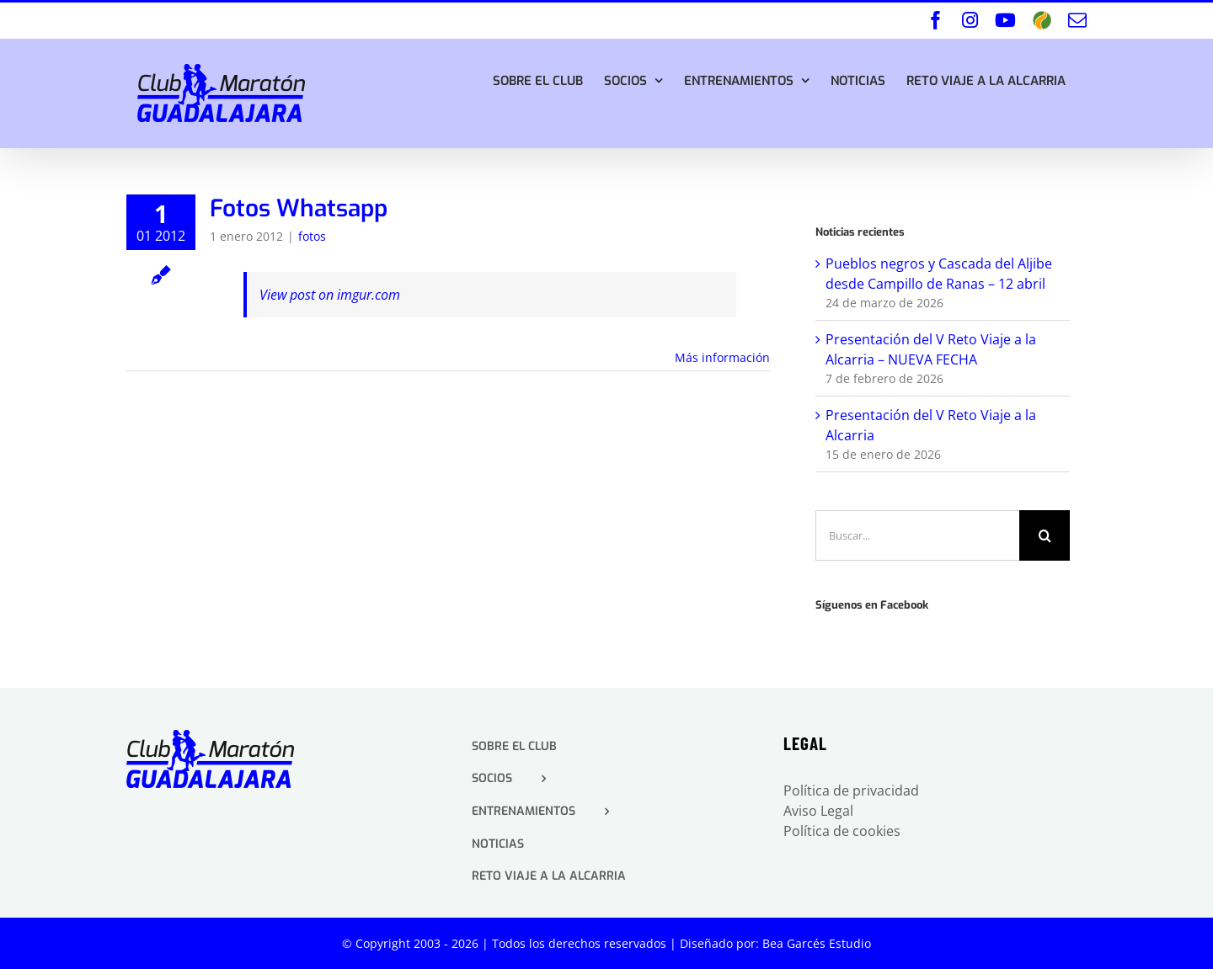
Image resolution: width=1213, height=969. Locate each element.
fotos (312, 236)
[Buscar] (1044, 535)
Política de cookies (841, 831)
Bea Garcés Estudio (816, 943)
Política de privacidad (851, 790)
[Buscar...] (917, 535)
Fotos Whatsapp (298, 208)
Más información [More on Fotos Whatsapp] (722, 357)
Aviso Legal (818, 810)
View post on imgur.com (329, 294)
